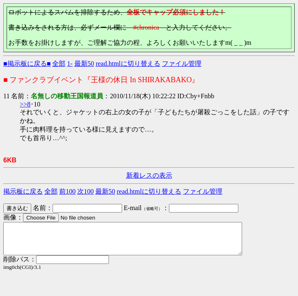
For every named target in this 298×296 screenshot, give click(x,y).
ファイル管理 (181, 63)
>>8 (25, 104)
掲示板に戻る (23, 191)
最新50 (84, 63)
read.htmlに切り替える (128, 63)
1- (69, 63)
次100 (85, 191)
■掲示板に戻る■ (27, 63)
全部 (58, 63)
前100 (67, 191)
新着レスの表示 (149, 175)
